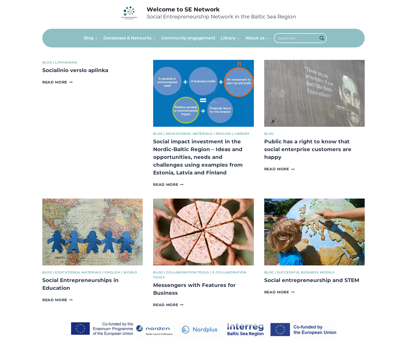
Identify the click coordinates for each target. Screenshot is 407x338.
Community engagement (188, 38)
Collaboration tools (187, 272)
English (223, 134)
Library (242, 134)
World (130, 272)
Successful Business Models (306, 272)
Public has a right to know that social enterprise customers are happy (307, 149)
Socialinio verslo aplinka (75, 70)
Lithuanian (66, 62)
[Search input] (297, 38)
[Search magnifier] (321, 38)
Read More (57, 82)
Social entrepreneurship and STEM (311, 280)
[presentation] (203, 93)
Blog (47, 62)
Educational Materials (189, 134)
